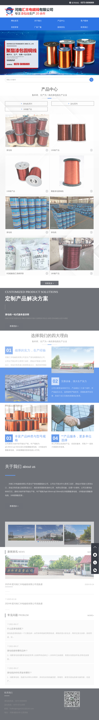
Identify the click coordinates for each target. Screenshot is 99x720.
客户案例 (84, 21)
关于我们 (38, 21)
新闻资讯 (61, 27)
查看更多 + (49, 285)
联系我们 (84, 27)
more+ (91, 554)
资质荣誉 (14, 27)
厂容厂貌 (38, 27)
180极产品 (26, 111)
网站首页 (14, 21)
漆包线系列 (26, 105)
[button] (48, 72)
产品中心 (61, 21)
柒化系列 (73, 105)
